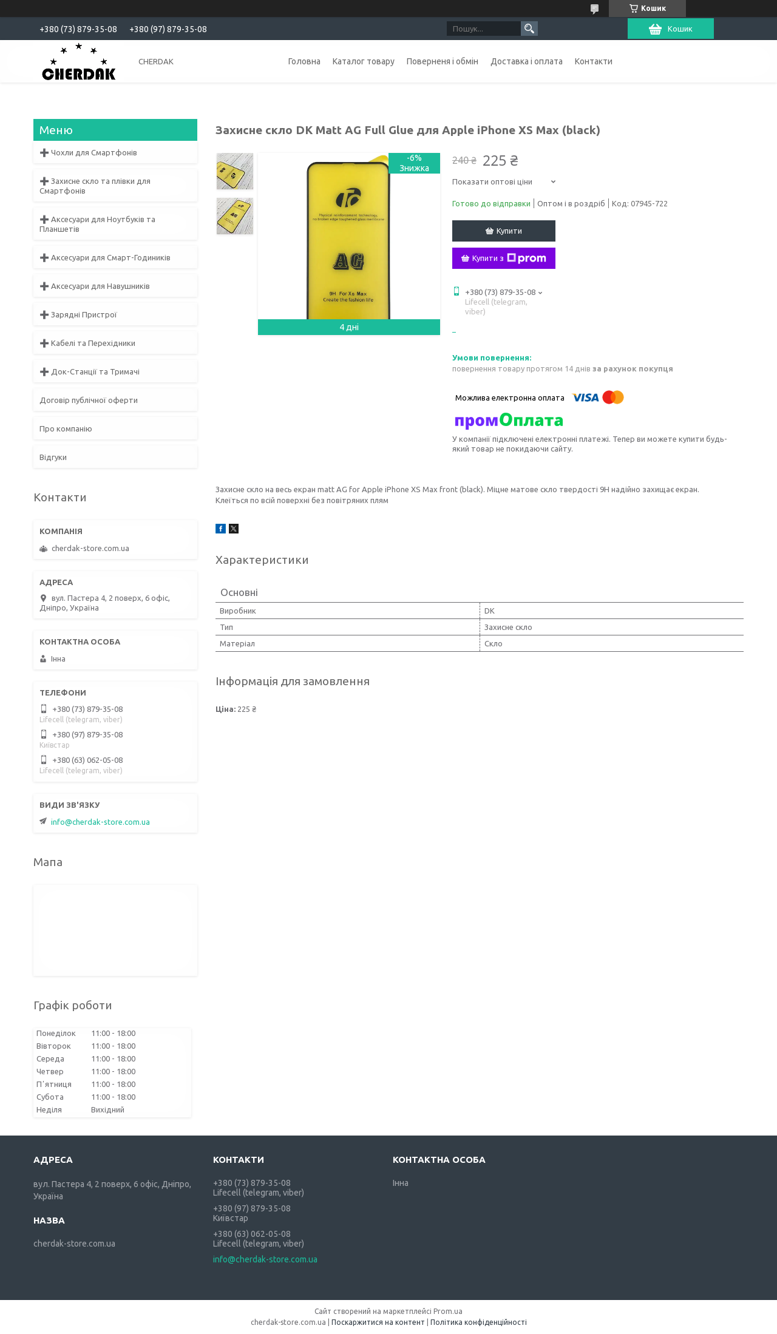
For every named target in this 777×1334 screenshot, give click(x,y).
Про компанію (65, 428)
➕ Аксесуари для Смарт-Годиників (105, 257)
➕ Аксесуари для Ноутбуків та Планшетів (97, 224)
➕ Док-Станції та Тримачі (89, 371)
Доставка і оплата (526, 61)
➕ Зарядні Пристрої (78, 314)
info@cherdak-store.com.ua (100, 822)
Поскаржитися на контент (378, 1322)
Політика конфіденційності (478, 1322)
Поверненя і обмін (442, 61)
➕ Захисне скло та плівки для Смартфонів (95, 186)
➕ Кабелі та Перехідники (87, 343)
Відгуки (53, 457)
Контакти (593, 61)
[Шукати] (529, 28)
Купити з (509, 258)
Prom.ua (448, 1311)
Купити (509, 230)
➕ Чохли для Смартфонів (88, 152)
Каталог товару (364, 61)
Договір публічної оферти (88, 400)
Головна (304, 61)
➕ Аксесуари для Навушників (94, 286)
